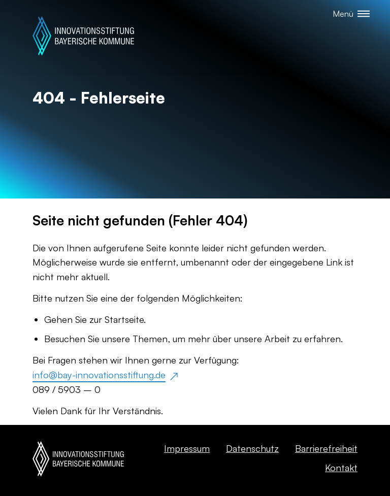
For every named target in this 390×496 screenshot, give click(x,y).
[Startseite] (83, 37)
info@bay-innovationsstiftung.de (99, 374)
